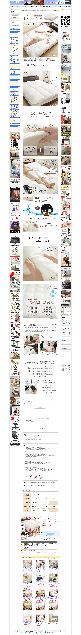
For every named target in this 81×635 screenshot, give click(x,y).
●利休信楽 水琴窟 (14, 114)
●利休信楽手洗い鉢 (14, 111)
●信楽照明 (12, 116)
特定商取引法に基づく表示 (28, 633)
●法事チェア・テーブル (15, 107)
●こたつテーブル (13, 61)
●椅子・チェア (13, 50)
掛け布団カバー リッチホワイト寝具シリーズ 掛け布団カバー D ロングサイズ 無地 (40, 598)
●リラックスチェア (14, 46)
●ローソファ (13, 45)
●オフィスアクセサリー (15, 42)
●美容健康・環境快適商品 (15, 70)
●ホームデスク (13, 38)
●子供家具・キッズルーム (15, 92)
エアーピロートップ (53, 622)
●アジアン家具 (13, 98)
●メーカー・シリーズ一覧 (15, 124)
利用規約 (25, 6)
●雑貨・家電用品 (13, 71)
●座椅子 (12, 56)
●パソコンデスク (13, 33)
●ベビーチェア (13, 93)
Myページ (18, 6)
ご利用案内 (37, 6)
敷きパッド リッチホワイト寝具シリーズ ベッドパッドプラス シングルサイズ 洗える (27, 598)
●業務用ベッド (13, 67)
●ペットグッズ (13, 53)
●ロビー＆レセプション (15, 40)
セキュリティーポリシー (59, 6)
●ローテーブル (13, 52)
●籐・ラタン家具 (13, 100)
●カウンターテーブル (14, 48)
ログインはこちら (65, 11)
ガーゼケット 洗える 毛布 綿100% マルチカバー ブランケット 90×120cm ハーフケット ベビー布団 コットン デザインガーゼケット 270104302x (27, 570)
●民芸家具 (12, 101)
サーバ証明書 (67, 365)
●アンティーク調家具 (14, 54)
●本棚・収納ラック (14, 88)
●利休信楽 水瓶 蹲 (14, 115)
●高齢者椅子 (13, 73)
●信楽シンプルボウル (14, 113)
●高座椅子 (12, 57)
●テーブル (12, 47)
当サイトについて (64, 343)
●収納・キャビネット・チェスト (15, 128)
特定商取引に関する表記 (65, 348)
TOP (12, 6)
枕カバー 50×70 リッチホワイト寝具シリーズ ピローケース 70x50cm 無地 (53, 598)
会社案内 (31, 6)
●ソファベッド (13, 65)
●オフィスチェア (13, 39)
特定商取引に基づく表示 (47, 6)
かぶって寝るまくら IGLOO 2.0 (40, 583)
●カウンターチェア (14, 49)
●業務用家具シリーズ (14, 105)
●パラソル (12, 119)
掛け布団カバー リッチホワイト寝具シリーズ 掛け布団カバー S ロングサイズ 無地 (27, 611)
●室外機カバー (13, 121)
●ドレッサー (13, 103)
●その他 (12, 122)
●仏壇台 (12, 102)
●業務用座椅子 (13, 108)
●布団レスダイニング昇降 (15, 60)
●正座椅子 (12, 58)
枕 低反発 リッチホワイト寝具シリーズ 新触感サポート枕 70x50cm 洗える (40, 569)
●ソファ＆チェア (13, 44)
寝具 (21, 8)
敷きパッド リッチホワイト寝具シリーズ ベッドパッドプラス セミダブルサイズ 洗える (40, 611)
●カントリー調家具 (14, 97)
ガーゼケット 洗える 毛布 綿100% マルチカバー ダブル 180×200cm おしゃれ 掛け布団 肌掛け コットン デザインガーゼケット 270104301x (53, 570)
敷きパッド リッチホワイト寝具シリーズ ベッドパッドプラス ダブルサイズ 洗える (53, 611)
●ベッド (12, 64)
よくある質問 (68, 6)
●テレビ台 (12, 89)
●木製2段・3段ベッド (14, 94)
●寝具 (12, 68)
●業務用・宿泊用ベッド (15, 106)
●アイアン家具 (13, 96)
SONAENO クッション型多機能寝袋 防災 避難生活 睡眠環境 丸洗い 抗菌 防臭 (53, 584)
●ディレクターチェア (14, 51)
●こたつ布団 (13, 62)
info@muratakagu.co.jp (49, 631)
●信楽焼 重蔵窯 (13, 110)
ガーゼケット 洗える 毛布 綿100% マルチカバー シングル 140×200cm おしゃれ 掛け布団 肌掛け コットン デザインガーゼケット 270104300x (27, 585)
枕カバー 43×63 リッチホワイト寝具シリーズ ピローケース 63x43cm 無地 (40, 623)
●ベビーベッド (13, 66)
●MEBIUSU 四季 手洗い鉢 (15, 112)
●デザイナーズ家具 (14, 99)
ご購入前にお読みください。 (50, 535)
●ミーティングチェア (14, 41)
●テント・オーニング (14, 118)
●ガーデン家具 (13, 120)
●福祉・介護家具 (13, 72)
